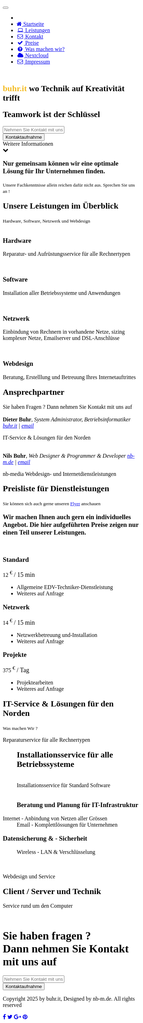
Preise (28, 43)
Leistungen (33, 30)
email (28, 426)
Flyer (75, 503)
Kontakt (30, 36)
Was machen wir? (41, 49)
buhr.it (10, 426)
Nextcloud (32, 55)
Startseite (30, 24)
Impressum (33, 62)
